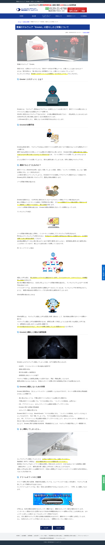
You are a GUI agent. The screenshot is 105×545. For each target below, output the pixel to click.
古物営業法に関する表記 (70, 535)
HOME (21, 16)
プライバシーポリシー (83, 535)
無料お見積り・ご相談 (77, 10)
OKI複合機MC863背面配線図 (47, 538)
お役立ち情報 (86, 32)
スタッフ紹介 (43, 535)
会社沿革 (36, 535)
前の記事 (58, 527)
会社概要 (24, 535)
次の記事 (46, 527)
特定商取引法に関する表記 (55, 535)
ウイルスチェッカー (60, 538)
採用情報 (30, 535)
